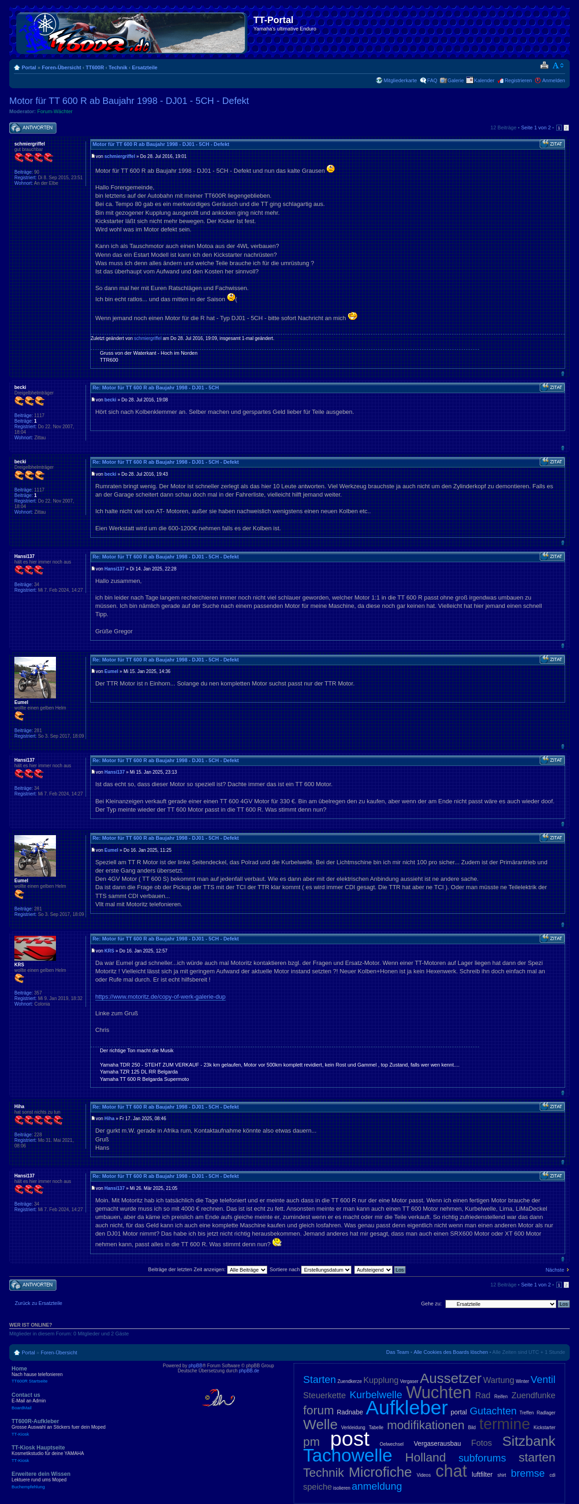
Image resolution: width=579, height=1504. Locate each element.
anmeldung (376, 1486)
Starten (319, 1379)
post (350, 1438)
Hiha (110, 1118)
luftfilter (482, 1474)
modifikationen (426, 1425)
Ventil (542, 1379)
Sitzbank (528, 1441)
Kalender (484, 80)
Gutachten (493, 1411)
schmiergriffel (120, 156)
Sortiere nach (310, 1269)
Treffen (526, 1412)
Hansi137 (115, 568)
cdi (552, 1475)
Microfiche (380, 1472)
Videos (424, 1475)
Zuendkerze (350, 1381)
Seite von (536, 127)
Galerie (456, 80)
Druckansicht (544, 65)
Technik (118, 67)
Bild (472, 1427)
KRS (109, 950)
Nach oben (562, 373)
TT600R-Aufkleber (79, 1427)
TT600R (95, 67)
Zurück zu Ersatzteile (38, 1303)
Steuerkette (324, 1395)
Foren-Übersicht (61, 67)
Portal (29, 67)
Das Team (397, 1352)
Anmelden (553, 80)
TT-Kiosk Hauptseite (79, 1453)
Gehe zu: (431, 1303)
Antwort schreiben (32, 128)
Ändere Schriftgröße (558, 65)
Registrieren (518, 80)
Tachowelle (348, 1455)
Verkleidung (353, 1427)
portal (459, 1412)
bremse (528, 1473)
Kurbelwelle (376, 1395)
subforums (482, 1458)
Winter (522, 1381)
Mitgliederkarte (400, 80)
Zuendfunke (533, 1395)
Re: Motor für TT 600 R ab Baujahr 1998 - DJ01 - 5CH (155, 387)
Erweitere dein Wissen (79, 1480)
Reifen (501, 1396)
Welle (320, 1424)
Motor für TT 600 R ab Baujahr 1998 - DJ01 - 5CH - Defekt (129, 101)
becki (111, 399)
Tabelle (376, 1427)
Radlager (545, 1412)
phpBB (196, 1365)
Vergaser (409, 1381)
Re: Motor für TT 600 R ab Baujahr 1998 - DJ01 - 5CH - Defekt (165, 462)
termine (504, 1423)
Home (79, 1374)
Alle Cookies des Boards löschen (450, 1352)
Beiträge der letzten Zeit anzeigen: (207, 1269)
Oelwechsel (392, 1444)
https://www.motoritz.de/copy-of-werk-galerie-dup (160, 996)
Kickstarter (544, 1427)
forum (318, 1410)
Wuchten (438, 1392)
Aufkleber (407, 1408)
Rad (483, 1395)
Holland (425, 1457)
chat (451, 1471)
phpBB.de (249, 1370)
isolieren (341, 1488)
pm (311, 1442)
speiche (317, 1487)
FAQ (432, 80)
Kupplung (381, 1380)
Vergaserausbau (437, 1443)
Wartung (498, 1380)
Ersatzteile (144, 67)
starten (537, 1457)
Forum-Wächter (55, 111)
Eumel (111, 671)
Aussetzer (450, 1378)
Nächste (555, 1270)
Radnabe (350, 1412)
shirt (501, 1475)
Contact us (79, 1401)
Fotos (481, 1443)
